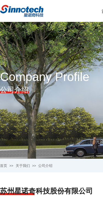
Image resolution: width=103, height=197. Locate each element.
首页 (3, 166)
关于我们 (23, 166)
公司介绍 (45, 166)
